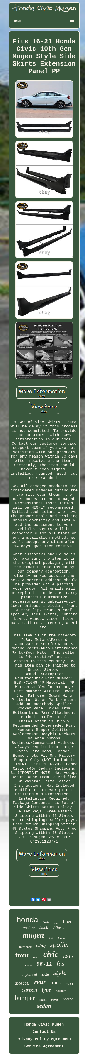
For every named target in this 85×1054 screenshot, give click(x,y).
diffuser (59, 927)
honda (27, 919)
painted (61, 991)
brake (46, 922)
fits (60, 963)
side (45, 974)
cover (54, 999)
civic (50, 954)
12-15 (68, 956)
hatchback (25, 946)
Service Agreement (44, 1046)
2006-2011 (22, 983)
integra (61, 938)
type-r (69, 983)
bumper (25, 997)
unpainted (29, 974)
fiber (67, 921)
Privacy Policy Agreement (44, 1039)
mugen (33, 935)
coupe (28, 965)
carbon (29, 990)
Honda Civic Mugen (44, 1024)
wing (41, 945)
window (29, 928)
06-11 (44, 964)
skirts (51, 938)
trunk (55, 982)
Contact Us (44, 1032)
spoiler (60, 944)
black (43, 927)
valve (36, 957)
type (46, 990)
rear (40, 981)
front (22, 955)
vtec (56, 922)
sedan (44, 1006)
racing (68, 999)
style (60, 972)
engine (43, 999)
